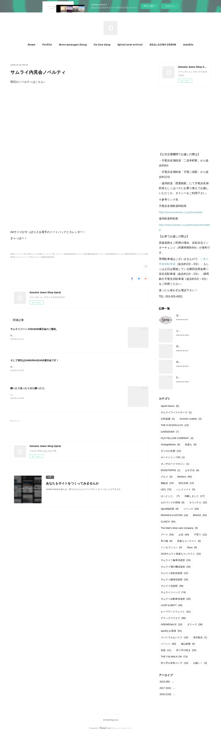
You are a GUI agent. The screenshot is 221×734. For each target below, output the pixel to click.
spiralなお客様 (171, 630)
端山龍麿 (188, 643)
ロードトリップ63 (173, 457)
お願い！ (200, 663)
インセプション (171, 547)
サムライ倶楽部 (172, 586)
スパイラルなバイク (174, 637)
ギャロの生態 (171, 451)
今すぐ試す (149, 6)
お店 (184, 534)
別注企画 (186, 483)
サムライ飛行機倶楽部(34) (87, 254)
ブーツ (167, 534)
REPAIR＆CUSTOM (174, 515)
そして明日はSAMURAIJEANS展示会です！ (34, 360)
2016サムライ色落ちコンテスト (181, 553)
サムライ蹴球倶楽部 (174, 579)
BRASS (200, 515)
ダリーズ (195, 624)
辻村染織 (168, 418)
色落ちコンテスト (189, 541)
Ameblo (188, 44)
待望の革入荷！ (184, 362)
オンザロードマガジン (175, 463)
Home (31, 44)
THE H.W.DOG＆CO (175, 425)
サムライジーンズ (173, 592)
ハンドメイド (185, 489)
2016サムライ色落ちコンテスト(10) (41, 254)
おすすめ (192, 470)
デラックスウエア (173, 618)
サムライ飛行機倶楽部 (176, 566)
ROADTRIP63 (170, 470)
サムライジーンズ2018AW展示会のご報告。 (34, 329)
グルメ (166, 476)
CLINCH (168, 521)
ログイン (169, 6)
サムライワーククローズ (176, 412)
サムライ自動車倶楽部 (176, 598)
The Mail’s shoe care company (179, 528)
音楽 (166, 650)
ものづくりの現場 (172, 502)
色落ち (190, 444)
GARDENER (170, 431)
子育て (200, 534)
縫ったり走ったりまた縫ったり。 (28, 388)
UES (166, 489)
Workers (184, 476)
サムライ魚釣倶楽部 (174, 573)
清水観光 (200, 637)
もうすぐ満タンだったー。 (190, 330)
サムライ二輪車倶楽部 (176, 560)
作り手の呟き (186, 650)
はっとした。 (170, 496)
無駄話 (167, 483)
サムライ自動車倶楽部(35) (44, 257)
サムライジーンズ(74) (24, 257)
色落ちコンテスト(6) (18, 254)
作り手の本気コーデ (174, 663)
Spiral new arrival (130, 44)
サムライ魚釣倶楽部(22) (108, 254)
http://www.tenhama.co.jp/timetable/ (181, 212)
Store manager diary (73, 44)
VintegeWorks (170, 444)
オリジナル (198, 502)
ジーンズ (191, 508)
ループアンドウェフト (176, 611)
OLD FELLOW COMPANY (177, 438)
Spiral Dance (170, 406)
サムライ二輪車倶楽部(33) (66, 254)
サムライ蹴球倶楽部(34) (127, 254)
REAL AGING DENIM (163, 44)
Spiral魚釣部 (170, 508)
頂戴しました (194, 496)
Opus (192, 547)
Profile (47, 44)
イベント (168, 643)
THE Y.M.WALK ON (174, 656)
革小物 (166, 541)
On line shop (102, 44)
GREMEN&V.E (171, 624)
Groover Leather (190, 418)
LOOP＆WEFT (171, 605)
